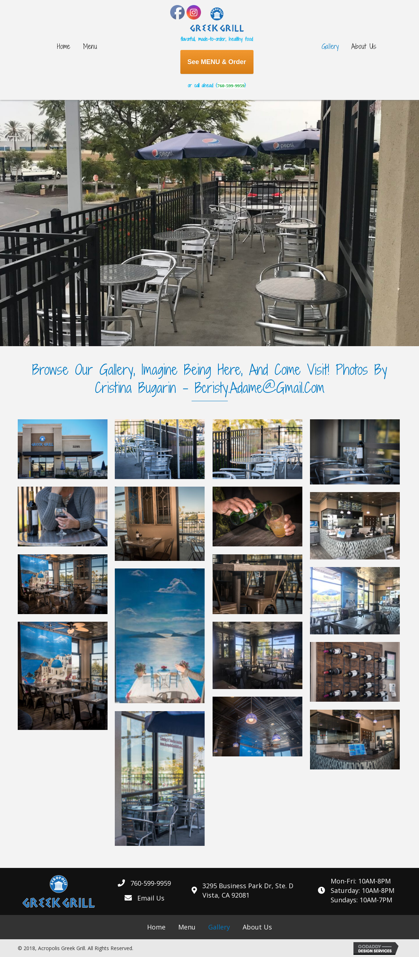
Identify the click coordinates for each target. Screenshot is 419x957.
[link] (64, 46)
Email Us (150, 898)
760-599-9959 (231, 85)
